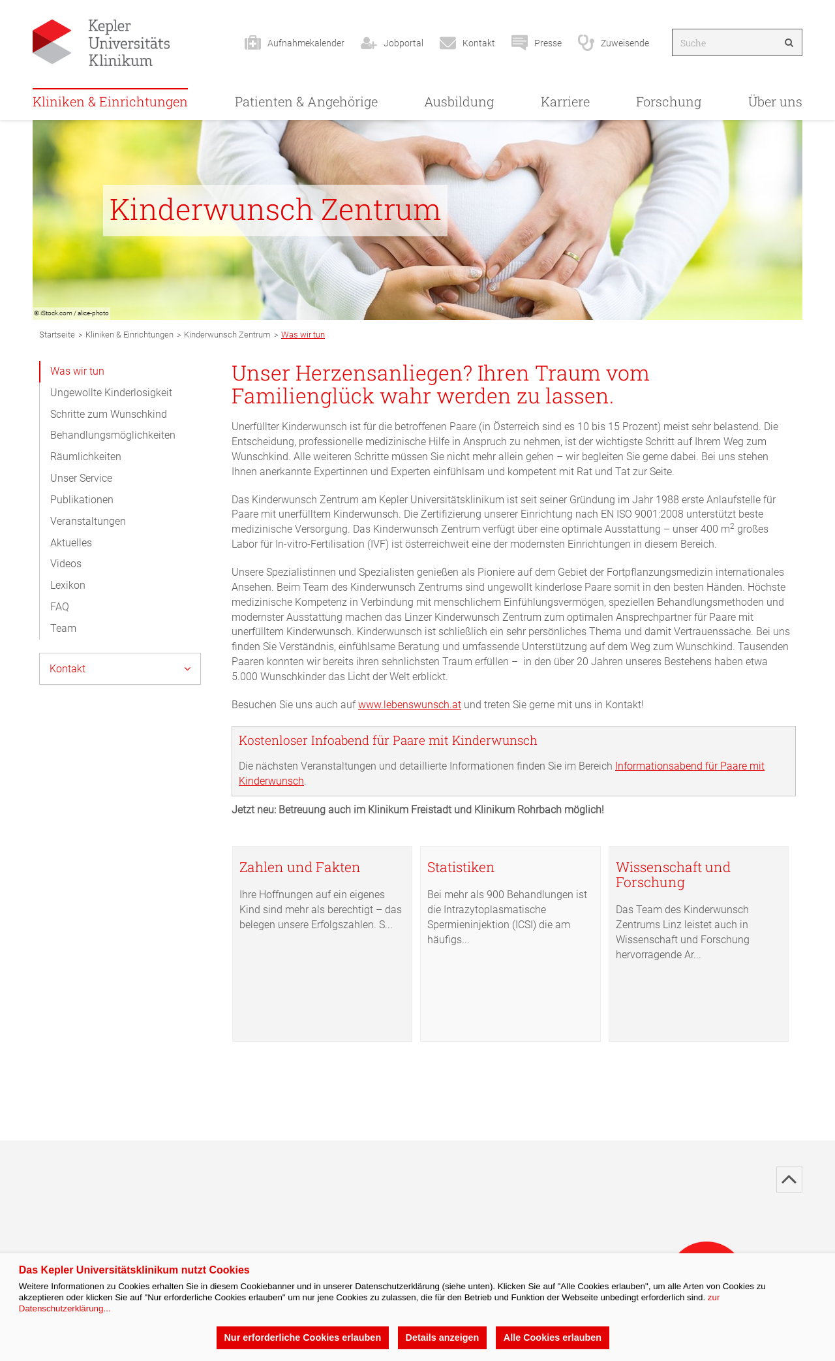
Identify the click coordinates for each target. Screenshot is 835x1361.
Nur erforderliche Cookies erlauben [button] (302, 1337)
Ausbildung (459, 101)
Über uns (775, 101)
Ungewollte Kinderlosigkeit (111, 392)
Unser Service (81, 478)
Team (63, 628)
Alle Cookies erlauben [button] (552, 1337)
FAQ (59, 607)
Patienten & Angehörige (306, 101)
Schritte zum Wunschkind (108, 414)
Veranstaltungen (88, 521)
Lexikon (67, 585)
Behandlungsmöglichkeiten (112, 435)
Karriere (565, 101)
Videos (66, 563)
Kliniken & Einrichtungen (110, 101)
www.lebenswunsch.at (409, 704)
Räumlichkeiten (85, 456)
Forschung (668, 101)
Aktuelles (71, 543)
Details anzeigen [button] (442, 1337)
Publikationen (82, 499)
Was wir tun (77, 371)
